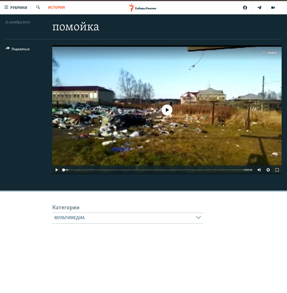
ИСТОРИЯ (56, 8)
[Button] (18, 50)
